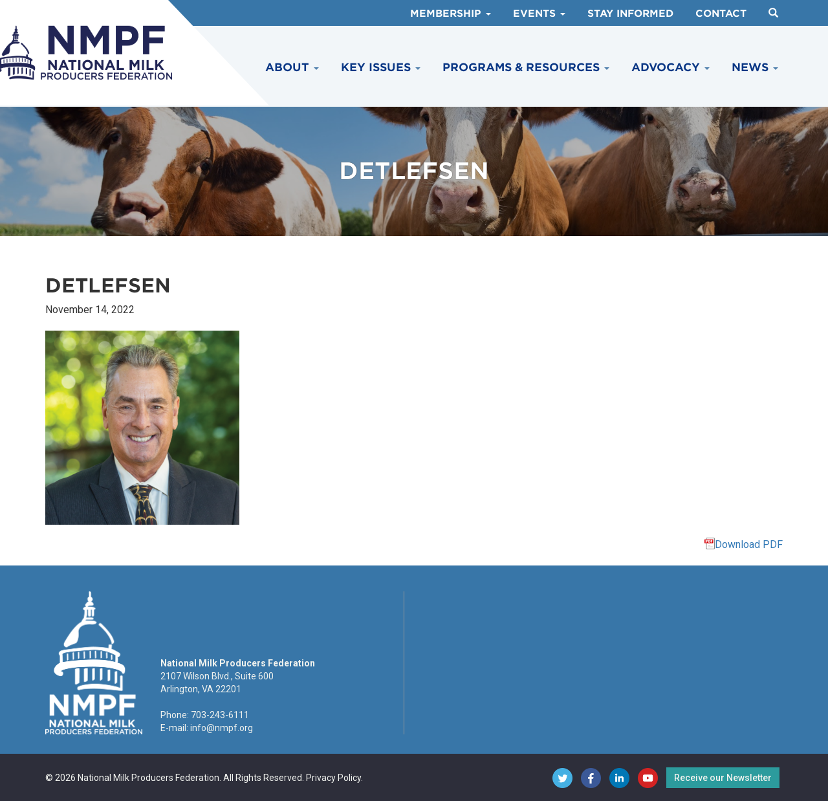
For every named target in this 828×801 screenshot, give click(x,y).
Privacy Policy (333, 778)
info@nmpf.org (221, 728)
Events (539, 13)
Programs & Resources (525, 67)
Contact (720, 13)
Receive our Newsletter (723, 778)
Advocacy (670, 67)
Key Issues (380, 67)
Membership (450, 13)
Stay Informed (630, 13)
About (292, 67)
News (755, 67)
